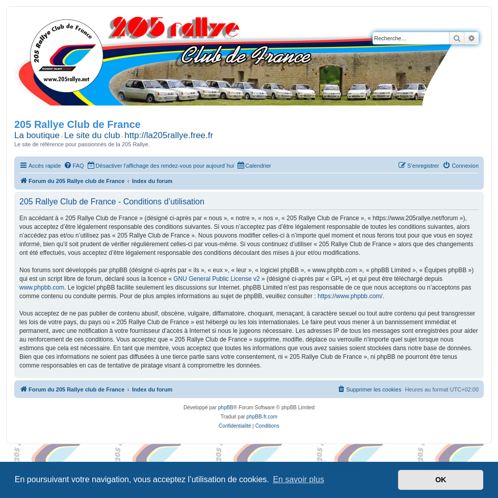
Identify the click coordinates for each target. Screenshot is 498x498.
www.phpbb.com (41, 287)
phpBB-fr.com (262, 417)
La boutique (37, 135)
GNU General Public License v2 (216, 278)
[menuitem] (74, 166)
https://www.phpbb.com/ (350, 296)
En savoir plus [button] (298, 479)
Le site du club (92, 135)
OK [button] (441, 480)
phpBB (225, 407)
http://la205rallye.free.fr (168, 135)
